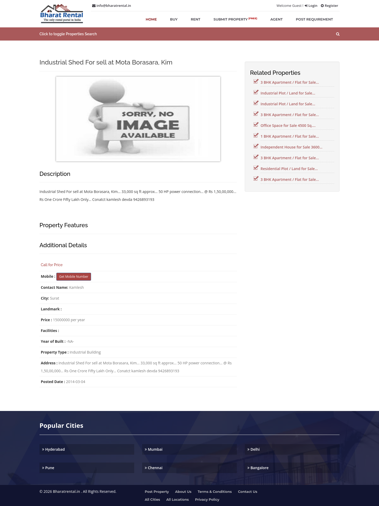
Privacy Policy (207, 499)
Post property (157, 491)
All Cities (152, 499)
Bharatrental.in (66, 491)
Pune (48, 467)
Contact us (247, 491)
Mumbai (154, 449)
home (151, 19)
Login (311, 5)
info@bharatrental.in (111, 5)
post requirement (314, 19)
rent (196, 19)
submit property (235, 19)
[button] (189, 34)
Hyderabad (53, 449)
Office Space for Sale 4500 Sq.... (288, 125)
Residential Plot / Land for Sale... (289, 168)
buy (174, 19)
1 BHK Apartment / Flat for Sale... (290, 136)
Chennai (153, 467)
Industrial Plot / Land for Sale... (288, 93)
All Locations (177, 499)
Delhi (253, 449)
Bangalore (257, 467)
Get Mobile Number (73, 276)
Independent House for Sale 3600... (291, 147)
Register (329, 5)
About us (183, 491)
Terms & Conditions (215, 491)
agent (276, 19)
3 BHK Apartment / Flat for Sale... (290, 82)
